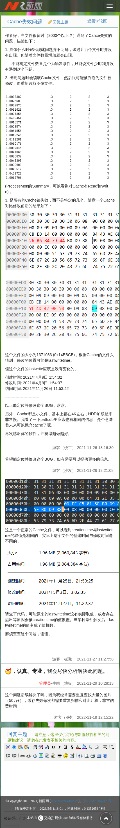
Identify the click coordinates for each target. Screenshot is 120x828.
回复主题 (60, 22)
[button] (8, 747)
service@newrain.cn (64, 801)
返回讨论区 (97, 21)
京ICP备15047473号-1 (99, 801)
